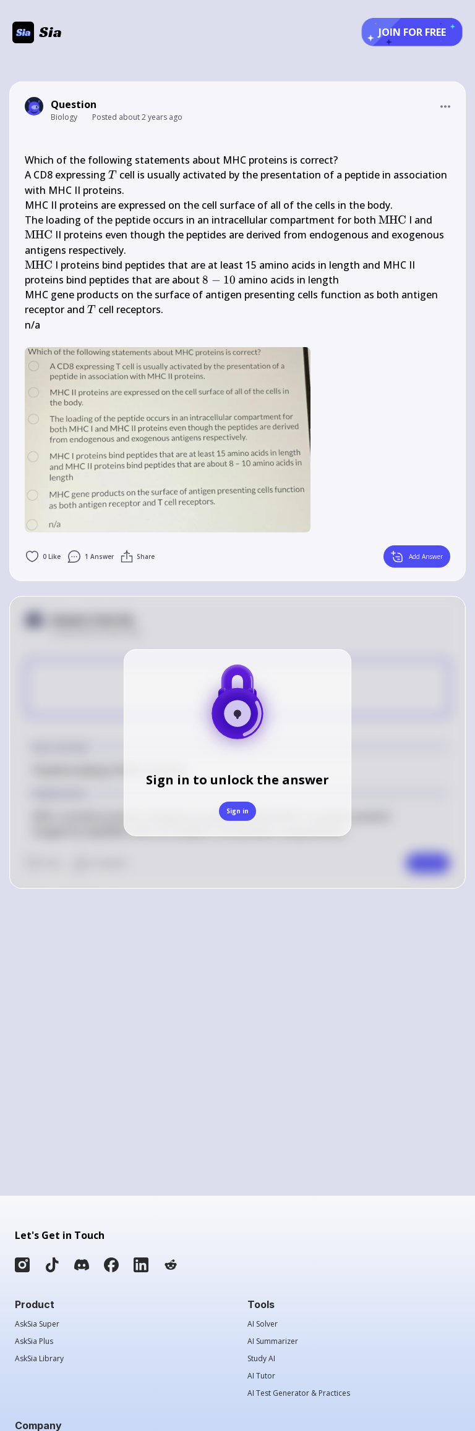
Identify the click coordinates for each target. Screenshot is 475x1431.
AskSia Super (37, 1324)
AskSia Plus (34, 1341)
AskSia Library (39, 1359)
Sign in (237, 811)
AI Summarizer (272, 1341)
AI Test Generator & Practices (298, 1393)
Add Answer (417, 556)
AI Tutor (261, 1376)
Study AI (261, 1359)
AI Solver (262, 1324)
